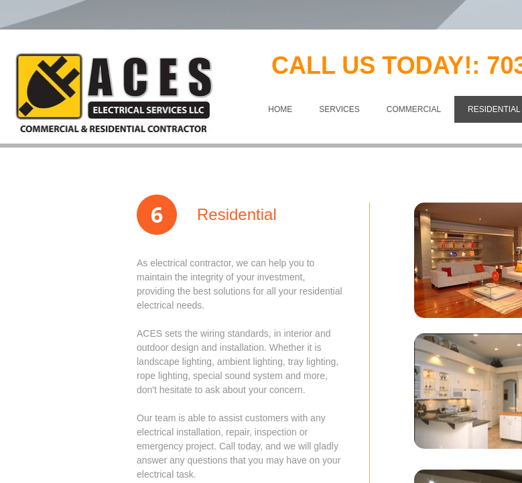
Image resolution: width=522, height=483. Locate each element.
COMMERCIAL (414, 109)
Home (280, 109)
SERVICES (339, 109)
